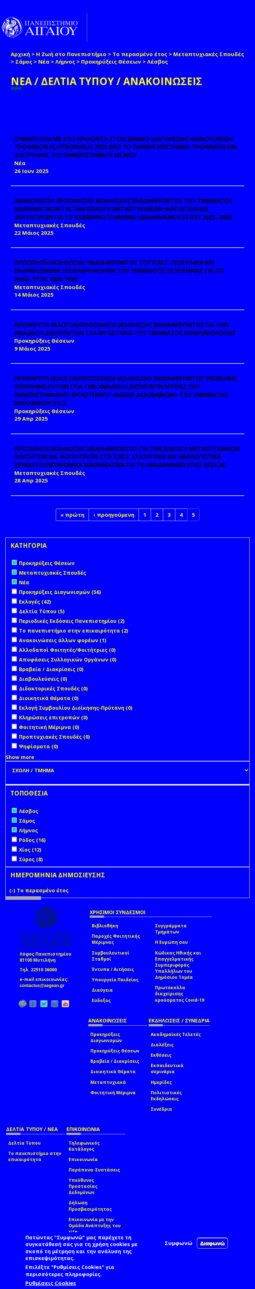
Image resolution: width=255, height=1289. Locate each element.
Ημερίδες (161, 1082)
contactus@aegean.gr (44, 985)
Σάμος (23, 61)
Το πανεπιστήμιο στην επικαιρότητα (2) (73, 630)
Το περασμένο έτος (139, 54)
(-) (13, 890)
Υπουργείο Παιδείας (115, 980)
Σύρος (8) (31, 859)
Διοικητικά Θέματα (113, 1072)
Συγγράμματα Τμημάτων (171, 929)
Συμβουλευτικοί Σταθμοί (110, 956)
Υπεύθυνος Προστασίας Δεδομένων (83, 1186)
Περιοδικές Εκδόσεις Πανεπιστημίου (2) (72, 621)
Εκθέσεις (161, 1055)
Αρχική (20, 54)
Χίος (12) (30, 849)
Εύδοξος (101, 1000)
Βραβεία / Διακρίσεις (114, 1061)
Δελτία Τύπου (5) (42, 611)
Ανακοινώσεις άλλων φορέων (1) (62, 640)
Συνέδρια (161, 1109)
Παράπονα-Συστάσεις (94, 1170)
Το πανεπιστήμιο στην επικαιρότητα (34, 1156)
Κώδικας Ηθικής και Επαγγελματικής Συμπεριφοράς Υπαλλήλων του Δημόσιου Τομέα (178, 965)
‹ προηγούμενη (113, 514)
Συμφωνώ (178, 1242)
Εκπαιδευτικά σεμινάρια (167, 1068)
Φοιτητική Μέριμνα (113, 1093)
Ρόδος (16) (32, 840)
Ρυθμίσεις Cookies (50, 1282)
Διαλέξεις (162, 1045)
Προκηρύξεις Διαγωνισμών (106, 1037)
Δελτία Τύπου (24, 1143)
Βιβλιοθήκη (105, 926)
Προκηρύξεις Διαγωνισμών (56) (60, 592)
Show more (20, 757)
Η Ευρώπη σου (171, 942)
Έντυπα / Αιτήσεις (113, 969)
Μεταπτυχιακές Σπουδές (208, 54)
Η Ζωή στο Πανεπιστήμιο (71, 54)
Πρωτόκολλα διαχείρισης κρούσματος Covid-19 (179, 994)
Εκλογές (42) (35, 601)
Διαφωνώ (212, 1243)
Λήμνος (65, 61)
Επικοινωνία (83, 1159)
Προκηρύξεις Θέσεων (111, 61)
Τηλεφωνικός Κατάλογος (84, 1146)
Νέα (43, 61)
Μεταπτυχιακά (108, 1082)
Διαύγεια (102, 990)
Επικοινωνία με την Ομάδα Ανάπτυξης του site (95, 1225)
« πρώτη (72, 514)
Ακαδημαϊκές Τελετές (176, 1034)
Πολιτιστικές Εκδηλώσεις (166, 1096)
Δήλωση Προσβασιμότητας (90, 1206)
